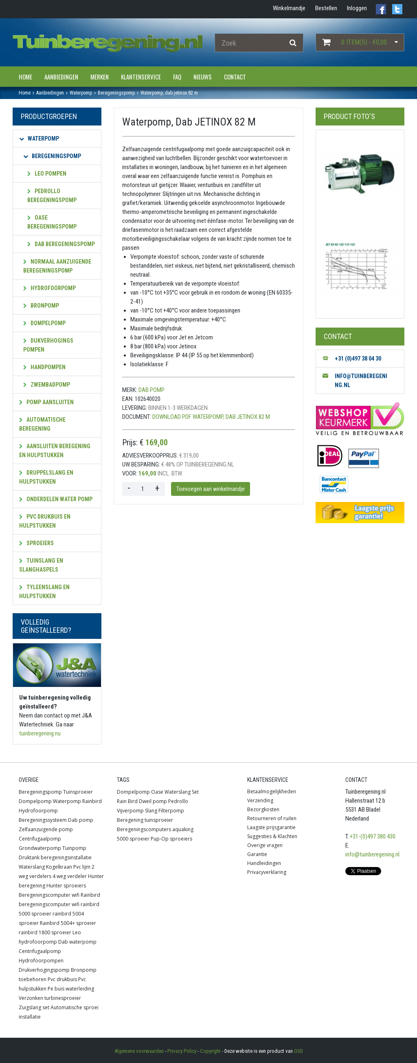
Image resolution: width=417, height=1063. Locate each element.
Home (25, 76)
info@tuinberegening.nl (372, 854)
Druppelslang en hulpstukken (46, 477)
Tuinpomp (74, 848)
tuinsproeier (159, 820)
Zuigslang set (34, 1007)
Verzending (260, 800)
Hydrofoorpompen (41, 960)
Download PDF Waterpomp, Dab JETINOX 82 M (211, 416)
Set (195, 791)
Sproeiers (36, 543)
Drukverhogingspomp (44, 969)
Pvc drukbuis (62, 979)
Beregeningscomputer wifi (49, 894)
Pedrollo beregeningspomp (52, 195)
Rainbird (92, 801)
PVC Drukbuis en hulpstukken (44, 521)
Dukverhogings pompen (48, 345)
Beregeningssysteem (43, 820)
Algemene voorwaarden (139, 1051)
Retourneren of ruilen (271, 818)
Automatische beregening (42, 424)
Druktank (29, 857)
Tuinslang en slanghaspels (41, 565)
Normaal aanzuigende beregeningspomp (57, 266)
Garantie (257, 854)
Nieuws (202, 76)
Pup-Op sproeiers (171, 838)
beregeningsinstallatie (66, 857)
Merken (99, 76)
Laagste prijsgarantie (271, 827)
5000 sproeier (133, 838)
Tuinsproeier (78, 791)
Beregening (130, 820)
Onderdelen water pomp (55, 499)
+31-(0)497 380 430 (372, 836)
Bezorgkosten (263, 809)
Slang (151, 810)
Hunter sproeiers (66, 885)
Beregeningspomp (52, 156)
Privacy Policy (181, 1051)
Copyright (210, 1051)
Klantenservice (141, 76)
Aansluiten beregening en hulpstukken (54, 450)
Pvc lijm (81, 866)
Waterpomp (39, 138)
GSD (298, 1051)
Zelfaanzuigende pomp (46, 829)
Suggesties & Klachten (272, 836)
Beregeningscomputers (144, 829)
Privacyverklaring (266, 872)
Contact (235, 76)
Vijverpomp (130, 810)
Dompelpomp (44, 323)
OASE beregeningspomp (52, 222)
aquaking (182, 829)
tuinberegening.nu (40, 733)
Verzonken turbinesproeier (50, 998)
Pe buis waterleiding (71, 988)
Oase (157, 791)
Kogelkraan (59, 866)
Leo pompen (46, 173)
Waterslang (32, 866)
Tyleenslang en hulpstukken (44, 591)
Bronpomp (41, 305)
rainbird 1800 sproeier (45, 932)
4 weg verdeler (70, 876)
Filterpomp (171, 810)
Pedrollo (178, 801)
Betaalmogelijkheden (271, 791)
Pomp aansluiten (46, 402)
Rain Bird (127, 801)
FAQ (177, 76)
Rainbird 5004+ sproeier (68, 923)
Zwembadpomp (46, 384)
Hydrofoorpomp (49, 288)
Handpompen (44, 367)
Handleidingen (264, 863)
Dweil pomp (153, 801)
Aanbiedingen (61, 76)
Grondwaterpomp (40, 848)
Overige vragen (265, 845)
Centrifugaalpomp (40, 838)
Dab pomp (151, 390)
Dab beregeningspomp (61, 244)
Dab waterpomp (77, 941)
